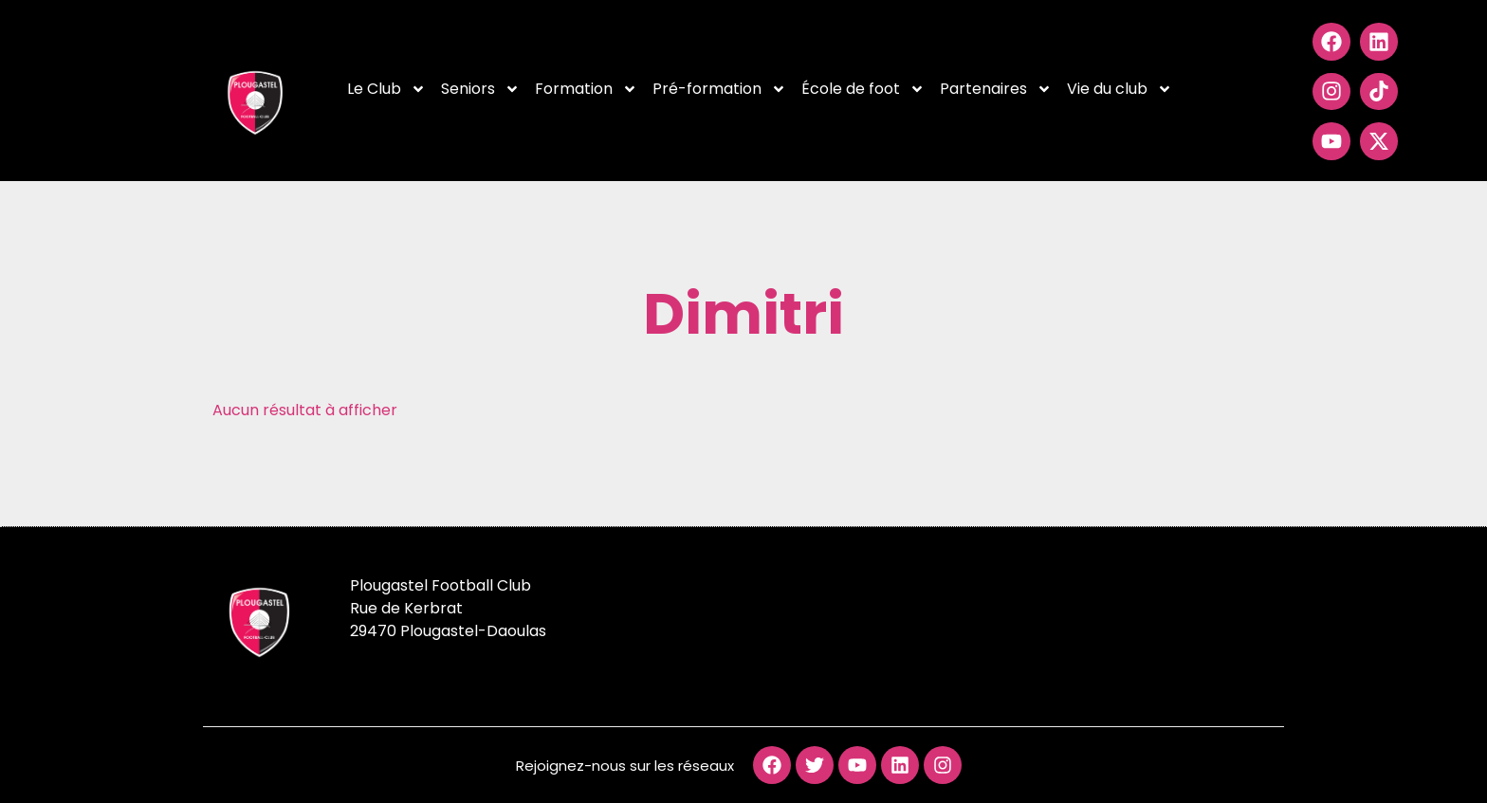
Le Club (386, 89)
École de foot (863, 89)
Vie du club (1119, 89)
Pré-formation (719, 89)
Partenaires (996, 89)
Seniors (480, 89)
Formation (586, 89)
